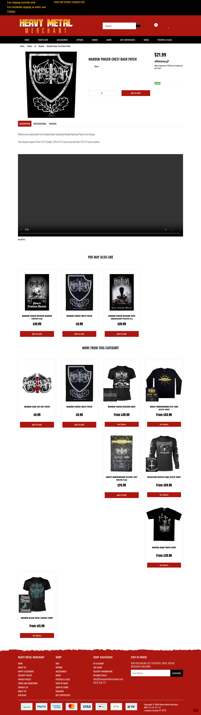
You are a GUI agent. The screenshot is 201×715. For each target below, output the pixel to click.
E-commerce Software (151, 711)
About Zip (22, 691)
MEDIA (58, 675)
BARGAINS (60, 691)
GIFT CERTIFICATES (63, 695)
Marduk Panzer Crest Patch (79, 315)
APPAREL (59, 667)
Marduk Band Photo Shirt (164, 547)
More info (165, 61)
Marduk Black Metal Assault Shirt (37, 617)
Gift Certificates (127, 39)
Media (146, 39)
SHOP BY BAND (62, 683)
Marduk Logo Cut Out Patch (37, 406)
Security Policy (25, 675)
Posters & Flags (164, 39)
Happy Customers (26, 671)
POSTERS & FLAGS (63, 679)
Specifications (39, 123)
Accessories (62, 39)
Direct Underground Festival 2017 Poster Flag (121, 478)
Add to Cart (136, 93)
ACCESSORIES (61, 671)
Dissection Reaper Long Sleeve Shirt (164, 476)
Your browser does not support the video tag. (100, 195)
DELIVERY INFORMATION (102, 671)
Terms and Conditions (28, 683)
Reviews (52, 123)
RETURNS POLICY (100, 675)
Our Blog (22, 695)
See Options (121, 424)
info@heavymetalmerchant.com (108, 679)
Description (24, 123)
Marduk (41, 46)
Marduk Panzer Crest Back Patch (59, 46)
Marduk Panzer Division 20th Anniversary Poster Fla (121, 317)
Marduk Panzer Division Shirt (122, 406)
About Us (22, 667)
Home (22, 46)
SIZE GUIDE (97, 667)
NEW (57, 663)
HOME (27, 39)
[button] (195, 710)
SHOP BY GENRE (62, 687)
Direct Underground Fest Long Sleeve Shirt (164, 408)
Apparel (79, 39)
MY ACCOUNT (98, 663)
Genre (109, 39)
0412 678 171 (99, 682)
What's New (43, 39)
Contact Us (23, 687)
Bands (95, 39)
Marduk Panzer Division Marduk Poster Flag (37, 317)
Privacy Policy (24, 679)
